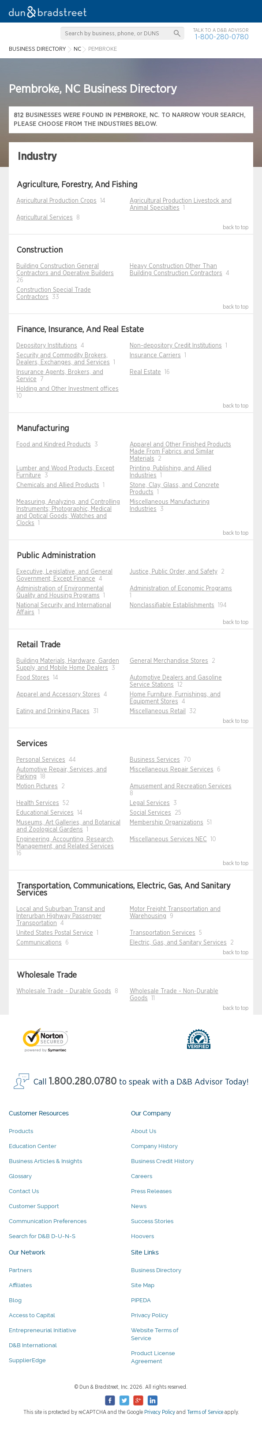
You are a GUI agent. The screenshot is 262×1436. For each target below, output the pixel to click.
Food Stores (32, 678)
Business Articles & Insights (45, 1161)
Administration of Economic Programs (181, 589)
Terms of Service (205, 1412)
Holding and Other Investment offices (67, 389)
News (138, 1206)
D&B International (33, 1345)
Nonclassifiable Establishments (172, 605)
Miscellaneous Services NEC (168, 839)
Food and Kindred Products (53, 445)
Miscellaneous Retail (158, 711)
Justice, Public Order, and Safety (173, 572)
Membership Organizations (166, 823)
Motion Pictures (37, 786)
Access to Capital (32, 1315)
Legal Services (150, 803)
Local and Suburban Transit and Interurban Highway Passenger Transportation (60, 916)
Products (21, 1131)
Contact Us (24, 1191)
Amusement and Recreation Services (181, 786)
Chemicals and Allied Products (57, 485)
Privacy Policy (149, 1315)
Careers (141, 1176)
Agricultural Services (44, 218)
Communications (39, 943)
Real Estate (145, 372)
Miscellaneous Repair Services (171, 770)
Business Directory (156, 1270)
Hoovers (142, 1236)
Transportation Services (162, 933)
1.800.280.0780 (83, 1082)
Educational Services (45, 813)
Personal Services (40, 760)
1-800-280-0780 (222, 37)
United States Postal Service (54, 933)
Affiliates (20, 1285)
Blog (15, 1300)
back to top (236, 227)
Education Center (32, 1146)
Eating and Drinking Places (53, 711)
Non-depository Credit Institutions (176, 346)
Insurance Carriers (155, 355)
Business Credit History (162, 1161)
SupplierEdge (27, 1360)
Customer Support (34, 1206)
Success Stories (152, 1221)
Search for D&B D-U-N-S (42, 1236)
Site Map (142, 1285)
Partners (20, 1270)
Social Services (150, 813)
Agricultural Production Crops (56, 201)
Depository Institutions (46, 346)
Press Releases (151, 1191)
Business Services (155, 760)
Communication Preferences (47, 1221)
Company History (154, 1146)
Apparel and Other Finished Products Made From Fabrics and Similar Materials (180, 452)
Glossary (20, 1176)
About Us (143, 1131)
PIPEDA (141, 1300)
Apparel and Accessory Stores (58, 695)
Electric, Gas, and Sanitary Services (178, 943)
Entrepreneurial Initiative (42, 1330)
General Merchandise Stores (169, 661)
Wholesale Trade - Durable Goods (63, 991)
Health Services (37, 803)
